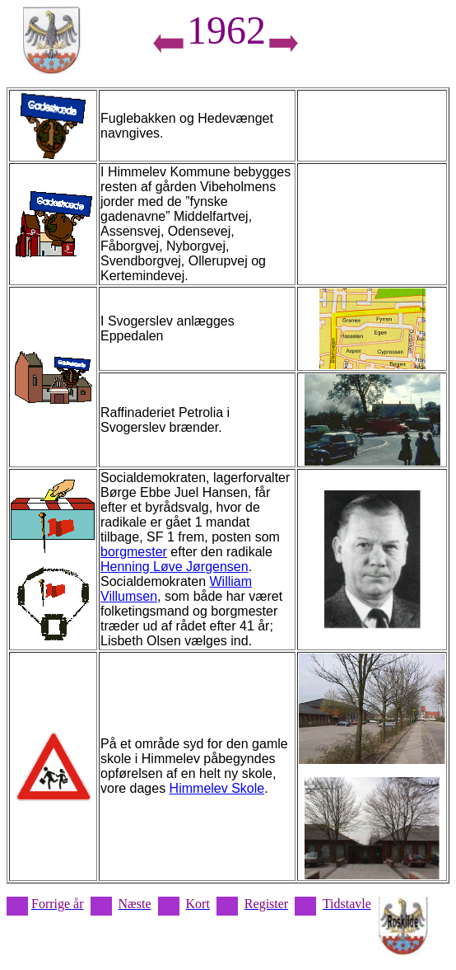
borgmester (133, 552)
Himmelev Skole (217, 788)
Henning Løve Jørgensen (174, 567)
